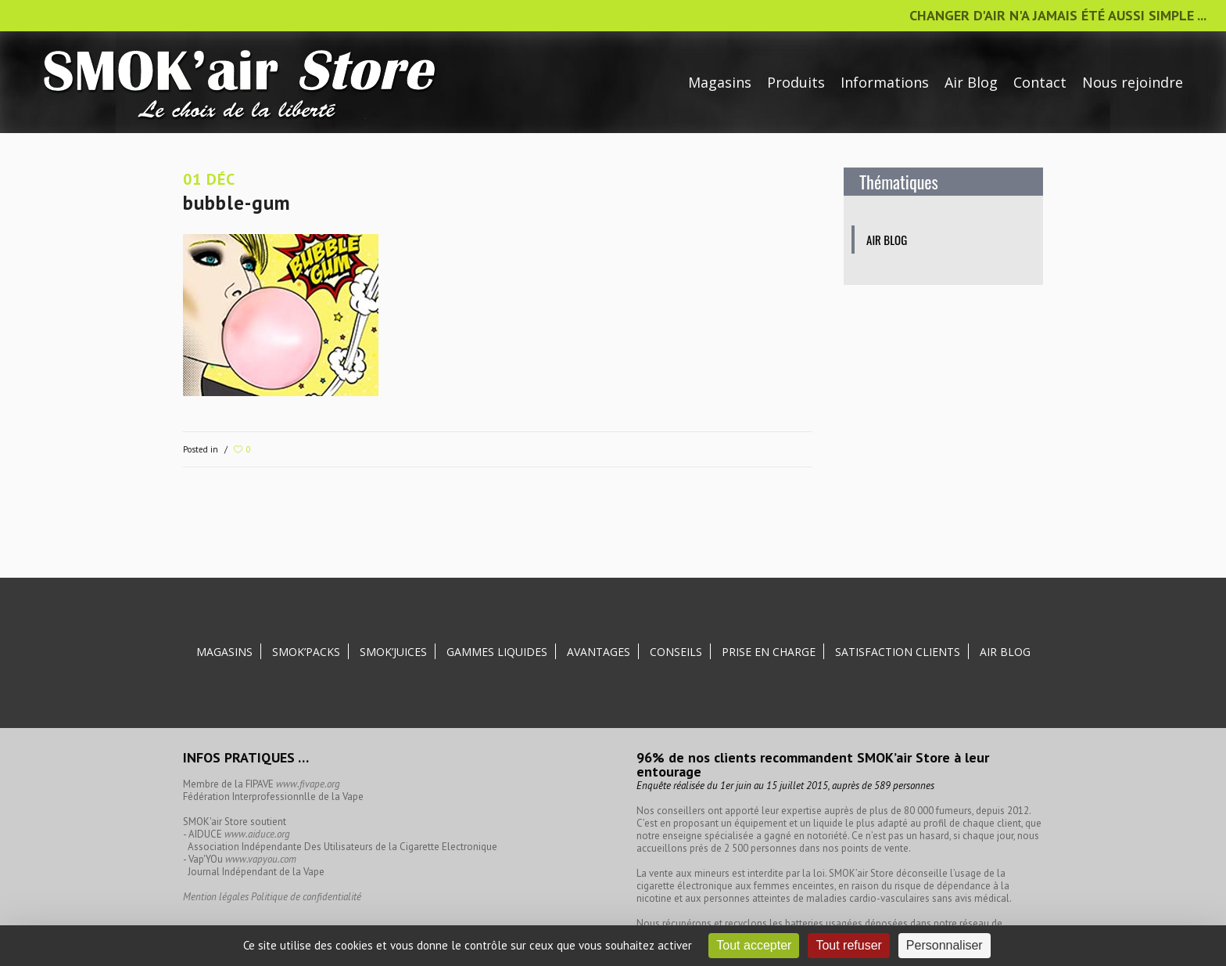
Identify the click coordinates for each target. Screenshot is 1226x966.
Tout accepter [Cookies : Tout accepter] (753, 945)
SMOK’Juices (393, 651)
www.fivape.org (308, 784)
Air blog (886, 239)
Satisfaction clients (897, 651)
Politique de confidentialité (306, 896)
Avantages (598, 651)
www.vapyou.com (260, 859)
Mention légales (216, 896)
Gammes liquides (496, 651)
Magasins (224, 651)
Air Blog (1005, 651)
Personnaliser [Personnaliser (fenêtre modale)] (944, 945)
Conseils (676, 651)
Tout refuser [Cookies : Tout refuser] (848, 945)
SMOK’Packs (306, 651)
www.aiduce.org (257, 834)
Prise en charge (769, 651)
